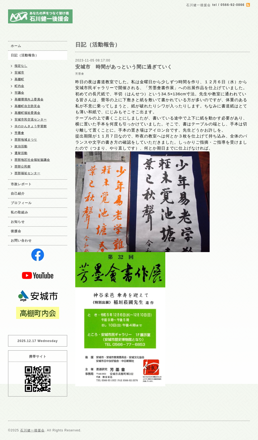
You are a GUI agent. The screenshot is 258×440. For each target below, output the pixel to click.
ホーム (16, 46)
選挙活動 (21, 153)
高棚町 (19, 79)
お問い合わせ (21, 240)
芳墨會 (79, 73)
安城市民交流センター (31, 119)
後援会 (16, 231)
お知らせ (18, 222)
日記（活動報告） (25, 55)
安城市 (19, 72)
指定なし (21, 65)
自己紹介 (18, 193)
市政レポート (21, 184)
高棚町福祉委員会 (27, 112)
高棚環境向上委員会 (29, 99)
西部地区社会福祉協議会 (32, 159)
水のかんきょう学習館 (31, 126)
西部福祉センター (27, 173)
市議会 (19, 92)
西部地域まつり (26, 139)
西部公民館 (23, 166)
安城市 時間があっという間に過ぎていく (123, 67)
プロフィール (21, 203)
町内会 (19, 86)
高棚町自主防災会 (27, 106)
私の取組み (19, 212)
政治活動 (21, 146)
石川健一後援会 (32, 430)
